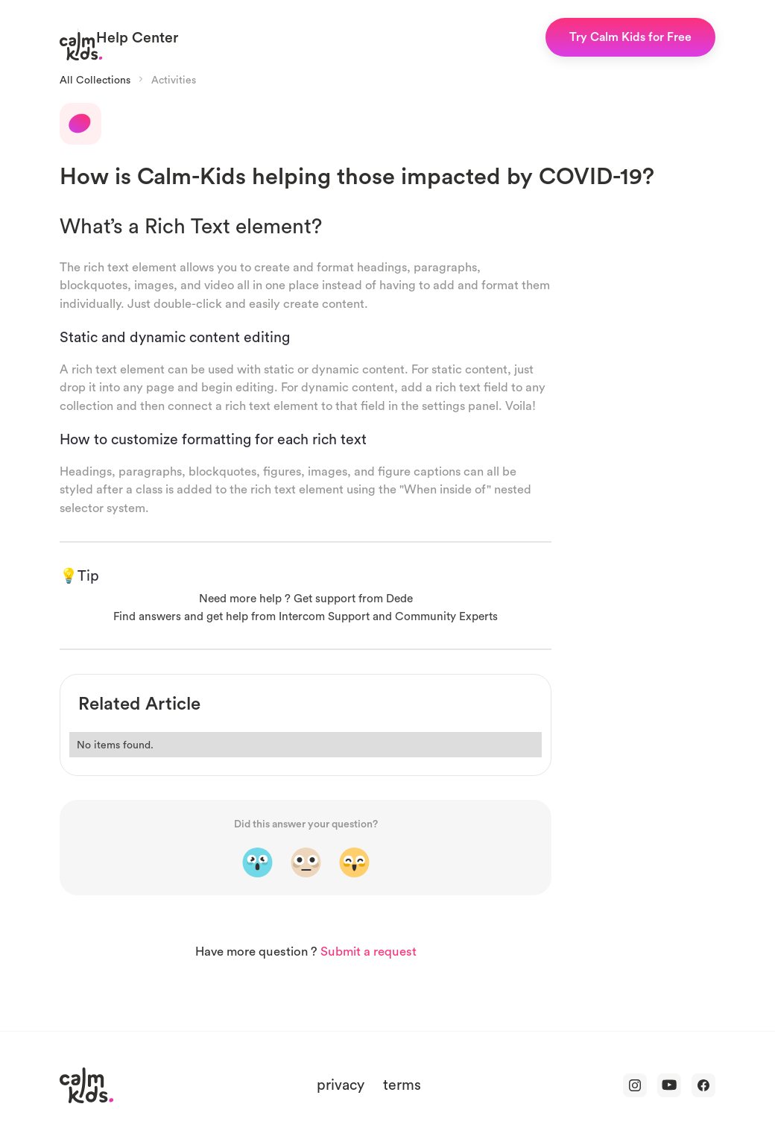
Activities (173, 80)
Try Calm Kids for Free (630, 36)
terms (402, 1084)
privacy (340, 1084)
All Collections (95, 80)
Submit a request (368, 951)
